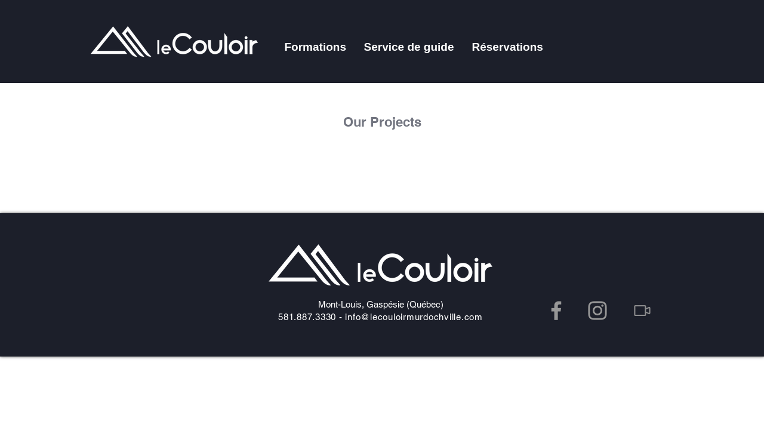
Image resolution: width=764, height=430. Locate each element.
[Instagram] (597, 310)
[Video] (642, 310)
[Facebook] (556, 310)
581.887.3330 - (311, 317)
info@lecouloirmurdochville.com (414, 317)
